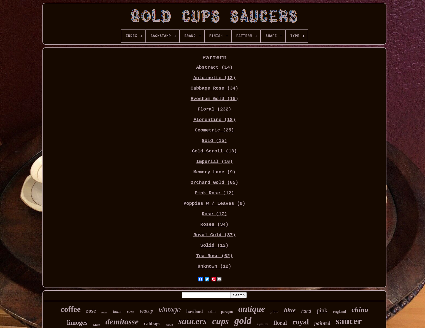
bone (117, 311)
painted (322, 323)
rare (130, 311)
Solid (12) (214, 245)
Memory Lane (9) (214, 172)
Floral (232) (214, 109)
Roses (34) (214, 224)
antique (251, 309)
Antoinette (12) (214, 77)
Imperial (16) (214, 161)
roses (104, 312)
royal (301, 322)
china (359, 310)
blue (290, 310)
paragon (227, 312)
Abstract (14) (214, 67)
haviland (194, 311)
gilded (169, 324)
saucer (349, 321)
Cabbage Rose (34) (214, 88)
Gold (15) (214, 140)
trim (211, 312)
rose (91, 311)
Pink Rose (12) (214, 193)
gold (242, 320)
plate (274, 311)
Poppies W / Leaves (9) (214, 203)
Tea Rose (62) (214, 256)
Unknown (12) (214, 266)
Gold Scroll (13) (214, 151)
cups (220, 321)
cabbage (152, 323)
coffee (70, 309)
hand (306, 311)
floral (280, 322)
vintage (170, 310)
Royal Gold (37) (214, 235)
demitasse (122, 321)
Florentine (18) (214, 119)
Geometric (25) (214, 130)
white (96, 324)
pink (322, 310)
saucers (192, 321)
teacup (146, 311)
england (339, 312)
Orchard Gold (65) (214, 182)
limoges (77, 322)
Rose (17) (214, 214)
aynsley (262, 324)
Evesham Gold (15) (214, 98)
